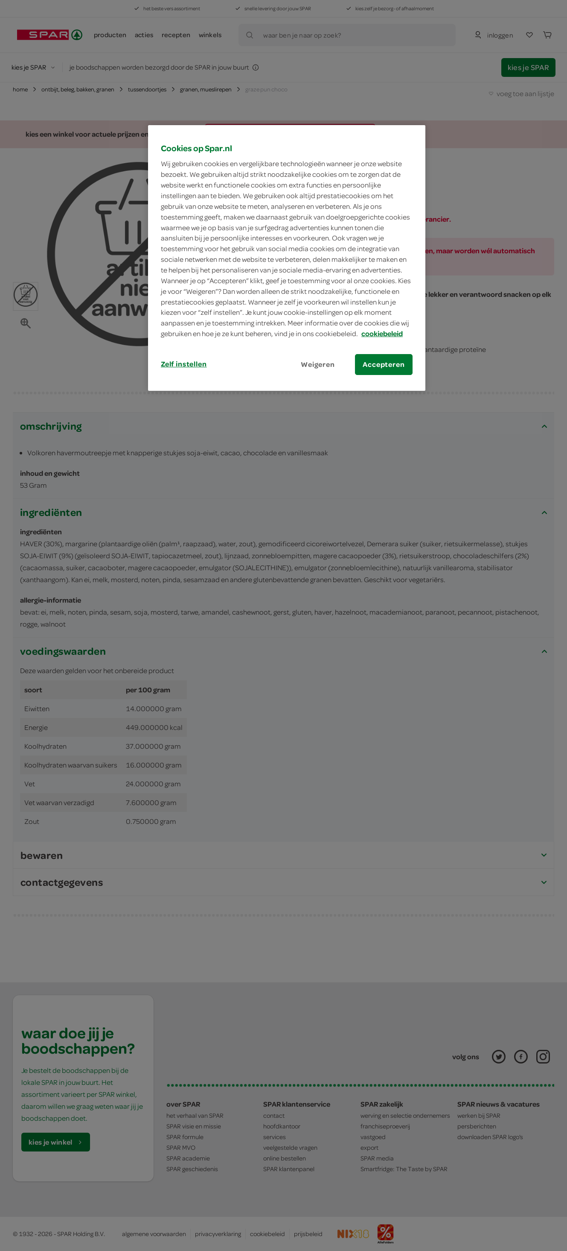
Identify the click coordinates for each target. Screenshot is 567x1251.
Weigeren (318, 364)
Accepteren (383, 364)
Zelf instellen (184, 364)
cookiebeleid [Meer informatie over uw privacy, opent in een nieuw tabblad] (382, 333)
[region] (286, 258)
